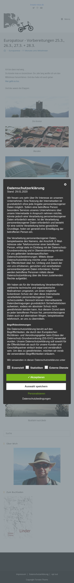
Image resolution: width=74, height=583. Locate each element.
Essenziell (15, 367)
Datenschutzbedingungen (36, 398)
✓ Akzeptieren (36, 377)
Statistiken (34, 367)
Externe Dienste (56, 367)
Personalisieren (36, 393)
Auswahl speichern (36, 386)
